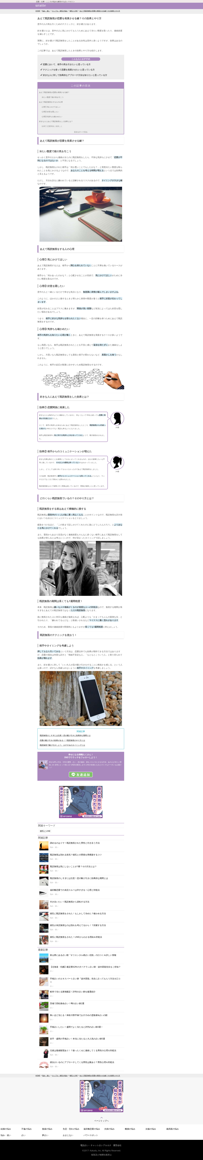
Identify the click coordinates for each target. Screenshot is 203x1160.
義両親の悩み (172, 1128)
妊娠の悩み (151, 1128)
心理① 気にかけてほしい (51, 107)
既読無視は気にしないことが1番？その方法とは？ (73, 866)
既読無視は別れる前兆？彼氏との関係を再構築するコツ (76, 854)
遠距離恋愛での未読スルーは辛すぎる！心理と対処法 (75, 890)
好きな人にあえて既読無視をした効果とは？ (56, 121)
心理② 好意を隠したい (50, 111)
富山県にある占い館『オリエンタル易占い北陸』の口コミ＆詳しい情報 (83, 955)
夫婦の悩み (109, 1128)
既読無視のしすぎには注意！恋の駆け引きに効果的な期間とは (65, 735)
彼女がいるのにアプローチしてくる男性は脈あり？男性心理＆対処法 (82, 1062)
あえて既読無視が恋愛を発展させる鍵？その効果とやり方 (100, 11)
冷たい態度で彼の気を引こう (53, 97)
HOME (37, 11)
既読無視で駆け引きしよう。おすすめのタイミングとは (62, 745)
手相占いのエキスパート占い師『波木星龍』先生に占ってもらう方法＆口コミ (85, 980)
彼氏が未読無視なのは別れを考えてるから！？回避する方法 (78, 925)
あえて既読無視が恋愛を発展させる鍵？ (54, 92)
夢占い (45, 1135)
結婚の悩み (6, 1128)
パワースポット (91, 1135)
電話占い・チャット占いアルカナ (95, 1145)
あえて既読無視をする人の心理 (51, 102)
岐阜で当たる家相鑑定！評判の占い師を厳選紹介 (73, 991)
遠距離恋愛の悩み (92, 1128)
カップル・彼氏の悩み (60, 11)
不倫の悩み (26, 1128)
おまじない (68, 1135)
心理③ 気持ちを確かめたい (52, 116)
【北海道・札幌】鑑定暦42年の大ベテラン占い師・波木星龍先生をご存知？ (85, 966)
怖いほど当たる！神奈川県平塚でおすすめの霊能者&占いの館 (78, 1015)
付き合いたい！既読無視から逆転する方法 (69, 901)
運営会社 (117, 1145)
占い (23, 1135)
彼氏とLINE (74, 11)
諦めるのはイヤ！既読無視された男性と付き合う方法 (75, 842)
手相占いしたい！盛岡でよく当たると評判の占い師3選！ (76, 1026)
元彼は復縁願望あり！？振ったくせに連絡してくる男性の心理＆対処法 (83, 1050)
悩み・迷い (46, 11)
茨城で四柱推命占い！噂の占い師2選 (67, 1003)
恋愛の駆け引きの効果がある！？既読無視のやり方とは (62, 740)
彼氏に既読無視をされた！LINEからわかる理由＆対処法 (76, 937)
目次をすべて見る (81, 132)
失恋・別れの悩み (71, 1128)
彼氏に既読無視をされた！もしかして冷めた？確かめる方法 (78, 913)
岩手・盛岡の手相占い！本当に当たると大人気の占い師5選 (77, 1038)
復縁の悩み (47, 1128)
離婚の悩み (130, 1128)
